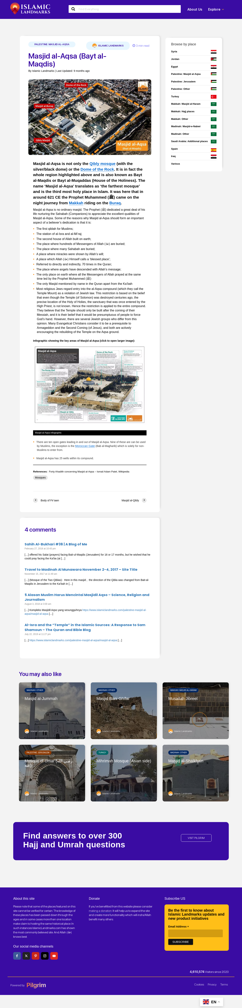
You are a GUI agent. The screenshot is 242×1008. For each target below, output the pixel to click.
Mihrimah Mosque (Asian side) (121, 763)
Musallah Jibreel (184, 698)
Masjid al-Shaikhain (188, 761)
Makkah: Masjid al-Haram (183, 690)
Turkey (102, 752)
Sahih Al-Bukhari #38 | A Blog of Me (56, 543)
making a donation (100, 910)
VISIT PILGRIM (196, 837)
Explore (216, 9)
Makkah (76, 203)
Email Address (178, 927)
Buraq (115, 203)
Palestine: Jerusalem (38, 752)
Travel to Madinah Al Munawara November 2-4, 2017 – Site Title (81, 569)
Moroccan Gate (84, 445)
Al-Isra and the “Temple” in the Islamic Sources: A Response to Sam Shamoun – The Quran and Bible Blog (85, 627)
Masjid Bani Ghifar (114, 698)
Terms (224, 984)
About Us (194, 9)
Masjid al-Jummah (43, 698)
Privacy (212, 984)
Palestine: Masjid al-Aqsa (51, 44)
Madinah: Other (35, 690)
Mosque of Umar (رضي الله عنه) (52, 763)
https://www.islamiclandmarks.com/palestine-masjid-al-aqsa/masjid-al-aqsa (73, 639)
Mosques (40, 477)
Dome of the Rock (97, 169)
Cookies (199, 984)
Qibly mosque (102, 163)
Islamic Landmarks (108, 45)
